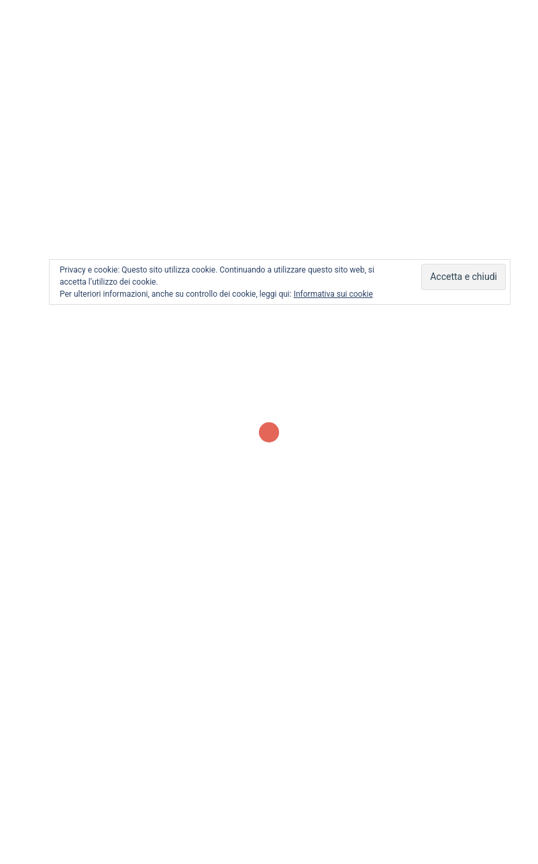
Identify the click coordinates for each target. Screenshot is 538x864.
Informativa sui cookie (333, 294)
